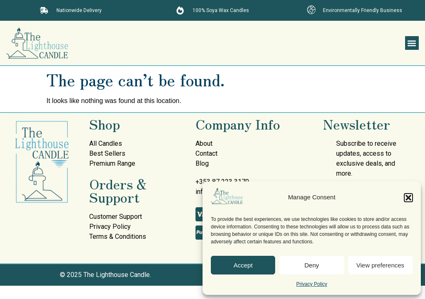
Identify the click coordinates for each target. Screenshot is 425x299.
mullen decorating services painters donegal (124, 251)
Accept (243, 265)
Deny (311, 265)
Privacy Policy (311, 284)
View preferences (381, 265)
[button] (408, 198)
